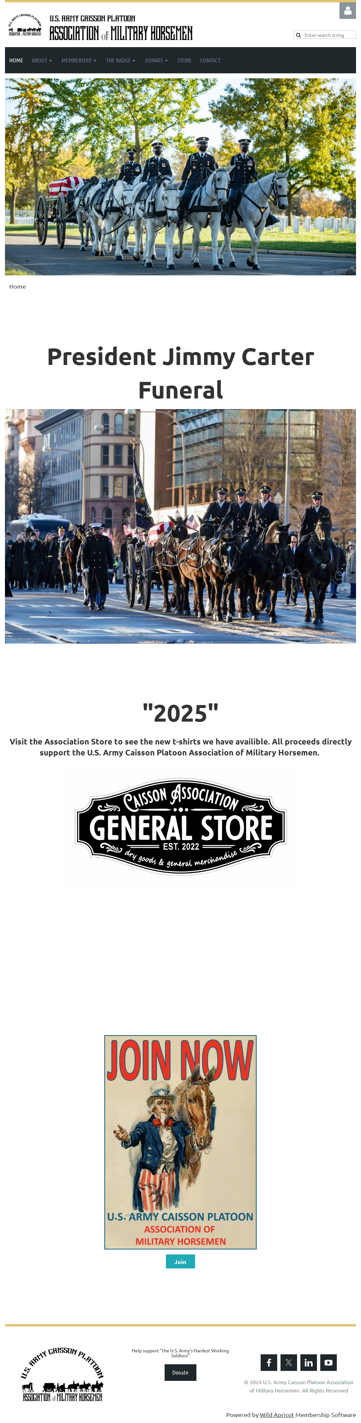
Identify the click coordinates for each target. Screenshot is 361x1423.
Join (180, 1261)
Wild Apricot (277, 1414)
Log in (347, 10)
